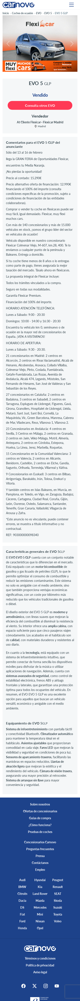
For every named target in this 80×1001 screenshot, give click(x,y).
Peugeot (57, 880)
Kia (40, 887)
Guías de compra (40, 818)
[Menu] (71, 4)
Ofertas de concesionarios (40, 811)
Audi (22, 880)
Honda (22, 928)
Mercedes (40, 907)
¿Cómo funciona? (40, 825)
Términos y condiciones (40, 958)
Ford (22, 921)
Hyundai (40, 880)
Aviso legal (40, 972)
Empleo (40, 869)
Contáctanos (40, 863)
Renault (58, 887)
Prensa (40, 856)
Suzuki (57, 907)
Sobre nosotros (40, 804)
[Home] (18, 5)
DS (22, 907)
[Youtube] (57, 986)
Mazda (40, 900)
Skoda (58, 900)
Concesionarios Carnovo (40, 842)
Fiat (22, 914)
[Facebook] (23, 986)
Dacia (22, 900)
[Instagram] (46, 986)
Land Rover (40, 894)
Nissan (40, 921)
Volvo (57, 921)
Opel (40, 928)
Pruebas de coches (40, 832)
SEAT (57, 894)
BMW (22, 887)
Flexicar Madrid (53, 122)
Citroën (22, 894)
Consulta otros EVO (40, 105)
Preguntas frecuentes (40, 849)
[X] (34, 986)
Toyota (57, 914)
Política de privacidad (40, 965)
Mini (40, 914)
